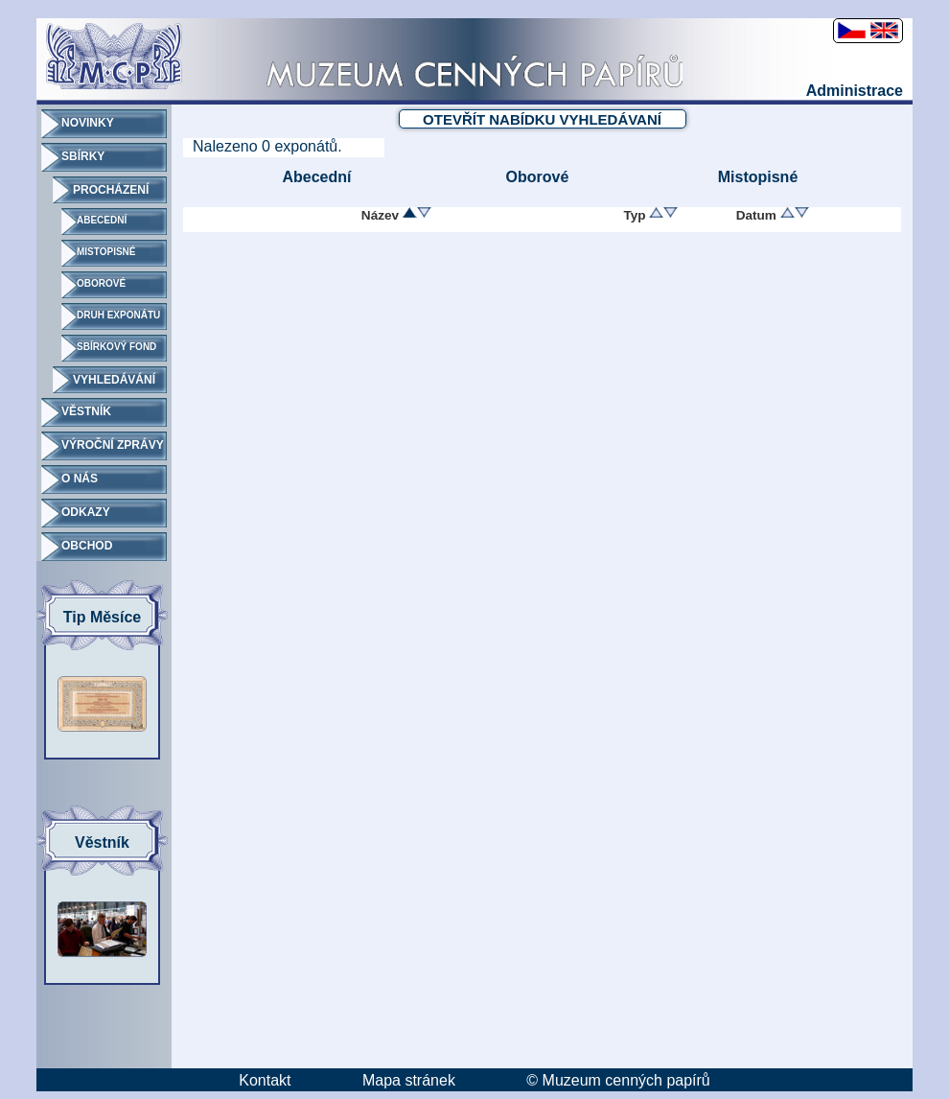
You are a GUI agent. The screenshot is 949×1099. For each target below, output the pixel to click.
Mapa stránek (408, 1080)
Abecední (316, 177)
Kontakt (264, 1080)
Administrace (854, 90)
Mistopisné (758, 177)
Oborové (537, 177)
